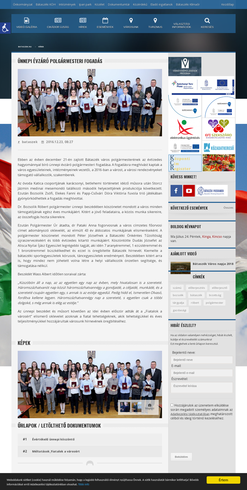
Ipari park (85, 4)
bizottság (216, 299)
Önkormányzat (23, 4)
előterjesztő (220, 291)
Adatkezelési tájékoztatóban (192, 418)
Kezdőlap (227, 4)
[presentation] (189, 445)
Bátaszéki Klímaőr (188, 4)
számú (177, 291)
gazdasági (180, 314)
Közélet (100, 4)
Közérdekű (140, 4)
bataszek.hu (25, 47)
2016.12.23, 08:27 (56, 142)
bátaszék (197, 299)
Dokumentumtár (119, 4)
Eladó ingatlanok (161, 4)
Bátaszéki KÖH (46, 4)
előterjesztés (197, 291)
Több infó (169, 483)
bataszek (27, 142)
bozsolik (178, 299)
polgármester (215, 306)
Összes (228, 206)
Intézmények (67, 4)
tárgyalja (178, 306)
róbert (195, 306)
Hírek (41, 47)
